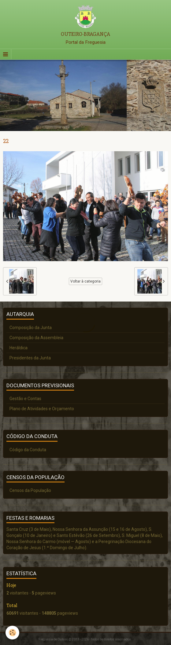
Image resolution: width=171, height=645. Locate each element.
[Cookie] (12, 632)
